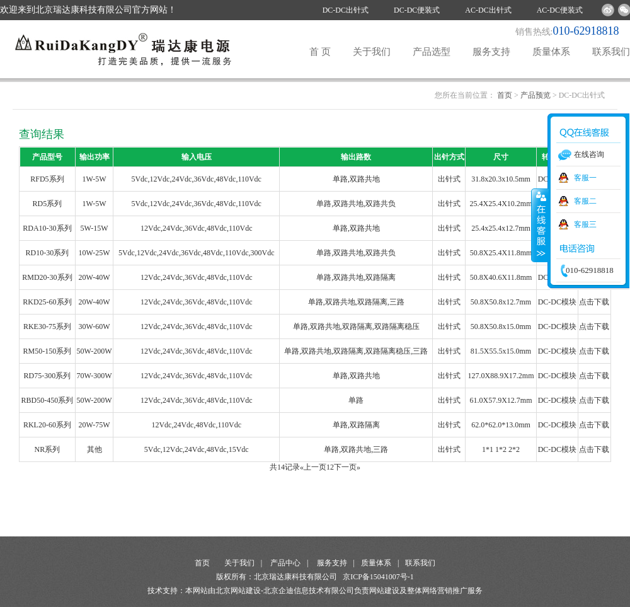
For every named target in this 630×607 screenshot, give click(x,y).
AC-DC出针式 (488, 10)
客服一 (585, 177)
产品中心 (285, 562)
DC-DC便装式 (417, 10)
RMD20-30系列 (47, 277)
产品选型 (431, 52)
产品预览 (535, 95)
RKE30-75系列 (47, 326)
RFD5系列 (47, 179)
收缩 (540, 225)
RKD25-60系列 (47, 302)
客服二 (585, 201)
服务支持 (491, 52)
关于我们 (372, 52)
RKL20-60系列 (47, 424)
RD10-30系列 (47, 252)
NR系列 (47, 449)
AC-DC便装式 (560, 10)
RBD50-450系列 (47, 400)
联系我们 (611, 52)
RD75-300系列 (47, 375)
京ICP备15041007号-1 (378, 576)
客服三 (585, 224)
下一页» (347, 467)
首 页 (320, 52)
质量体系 (551, 52)
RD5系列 (47, 203)
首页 (504, 95)
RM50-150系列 (47, 351)
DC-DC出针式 (346, 10)
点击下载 (594, 302)
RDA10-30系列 (47, 228)
